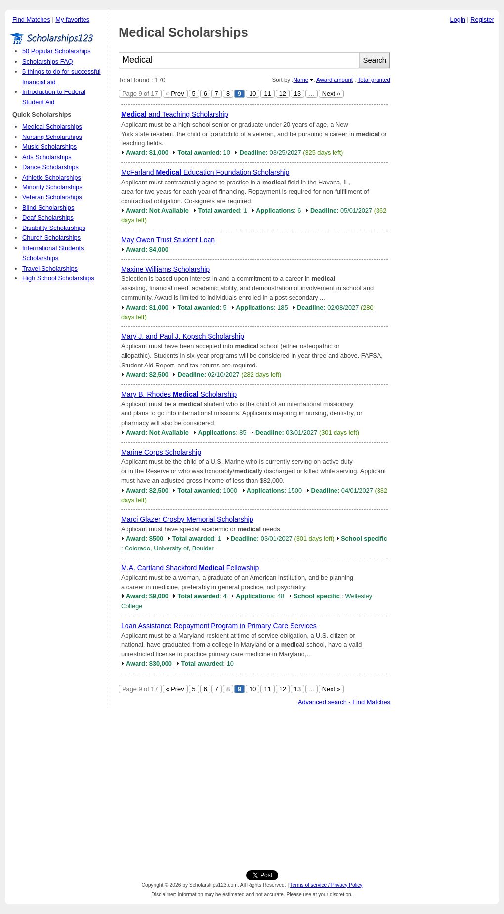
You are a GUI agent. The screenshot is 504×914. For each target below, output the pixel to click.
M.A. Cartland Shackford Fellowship (190, 568)
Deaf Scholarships (48, 217)
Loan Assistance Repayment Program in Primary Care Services (219, 626)
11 (267, 93)
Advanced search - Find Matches (344, 702)
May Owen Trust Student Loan (168, 240)
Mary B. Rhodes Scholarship (179, 394)
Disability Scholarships (53, 227)
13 (297, 93)
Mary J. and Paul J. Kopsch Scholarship (182, 336)
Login (457, 19)
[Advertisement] (447, 177)
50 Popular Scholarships (56, 51)
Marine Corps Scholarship (161, 452)
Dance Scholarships (50, 167)
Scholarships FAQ (47, 61)
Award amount (334, 80)
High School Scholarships (58, 278)
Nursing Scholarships (52, 136)
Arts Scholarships (47, 157)
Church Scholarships (51, 237)
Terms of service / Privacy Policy (326, 885)
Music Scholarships (49, 146)
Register (482, 19)
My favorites (72, 19)
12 (282, 93)
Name (300, 80)
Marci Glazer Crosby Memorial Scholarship (187, 519)
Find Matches (31, 19)
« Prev (175, 93)
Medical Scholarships (52, 126)
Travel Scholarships (50, 268)
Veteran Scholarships (52, 197)
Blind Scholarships (48, 207)
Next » (331, 93)
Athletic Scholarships (51, 177)
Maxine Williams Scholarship (165, 269)
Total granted (373, 80)
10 (252, 93)
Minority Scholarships (52, 187)
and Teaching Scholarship (174, 114)
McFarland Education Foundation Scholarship (205, 172)
